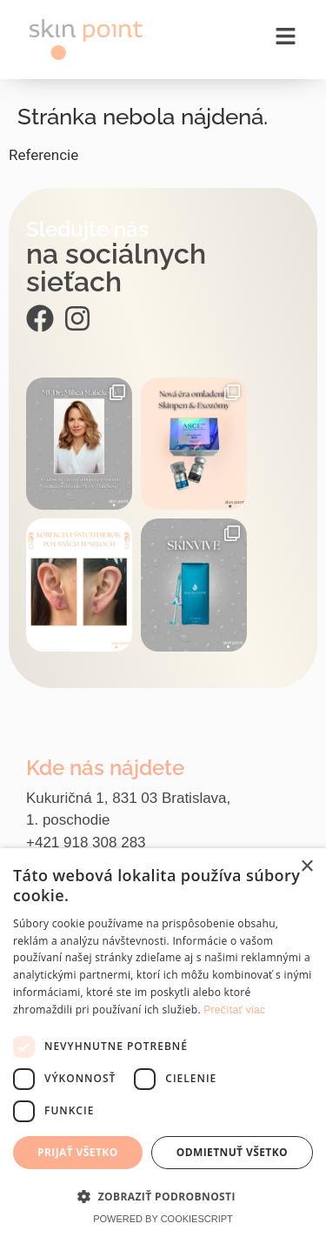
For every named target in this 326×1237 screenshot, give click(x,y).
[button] (163, 1196)
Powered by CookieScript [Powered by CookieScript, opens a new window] (163, 1219)
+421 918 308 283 (86, 842)
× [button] (306, 866)
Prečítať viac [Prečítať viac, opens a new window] (234, 1010)
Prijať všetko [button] (77, 1152)
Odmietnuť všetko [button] (232, 1152)
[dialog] (163, 1042)
